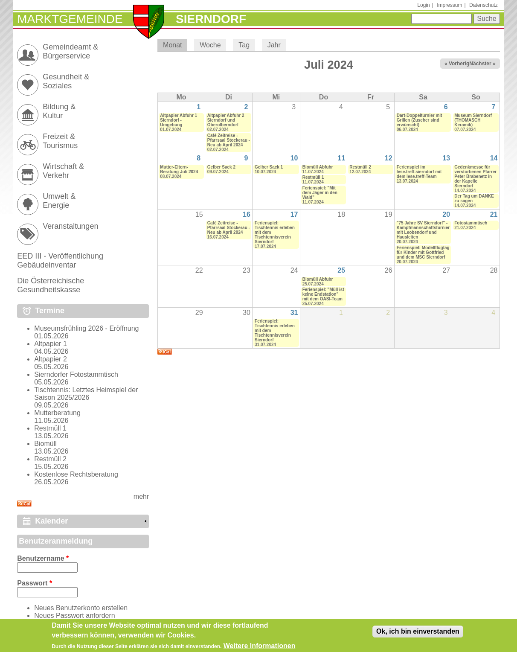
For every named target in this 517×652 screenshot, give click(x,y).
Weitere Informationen (260, 648)
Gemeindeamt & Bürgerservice (70, 51)
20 (446, 214)
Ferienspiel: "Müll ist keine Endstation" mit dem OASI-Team (323, 294)
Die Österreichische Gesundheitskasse (50, 285)
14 (494, 158)
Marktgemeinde (69, 19)
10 (294, 158)
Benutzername (43, 558)
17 (294, 214)
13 (446, 158)
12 (388, 158)
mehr (141, 496)
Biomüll (45, 443)
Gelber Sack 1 (269, 167)
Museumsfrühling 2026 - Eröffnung (86, 328)
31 (294, 312)
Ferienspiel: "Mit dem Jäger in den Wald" (319, 193)
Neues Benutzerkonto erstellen (81, 607)
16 (246, 214)
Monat (175, 45)
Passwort (34, 583)
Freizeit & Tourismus (60, 141)
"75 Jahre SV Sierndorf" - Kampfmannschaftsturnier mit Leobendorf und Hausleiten (423, 230)
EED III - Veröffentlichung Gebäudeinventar (60, 260)
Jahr (274, 45)
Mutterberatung (57, 412)
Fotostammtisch (470, 223)
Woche (210, 45)
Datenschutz (483, 5)
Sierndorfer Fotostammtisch (76, 374)
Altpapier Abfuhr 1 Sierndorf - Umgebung (178, 120)
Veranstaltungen (70, 226)
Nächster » (482, 64)
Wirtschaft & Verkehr (63, 171)
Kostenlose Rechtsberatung (76, 474)
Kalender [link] (51, 521)
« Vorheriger (459, 64)
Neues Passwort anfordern (74, 615)
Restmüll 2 (360, 167)
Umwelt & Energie (59, 201)
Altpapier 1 (50, 343)
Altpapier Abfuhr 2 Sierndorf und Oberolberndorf (225, 120)
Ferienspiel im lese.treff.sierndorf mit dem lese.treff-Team (419, 172)
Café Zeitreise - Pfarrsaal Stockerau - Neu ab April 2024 (228, 140)
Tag (244, 45)
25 (341, 270)
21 (494, 214)
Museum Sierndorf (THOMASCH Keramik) (473, 120)
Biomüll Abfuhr (317, 167)
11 (341, 158)
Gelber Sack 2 (221, 167)
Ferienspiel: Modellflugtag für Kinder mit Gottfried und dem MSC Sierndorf (423, 252)
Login (423, 5)
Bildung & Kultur (59, 111)
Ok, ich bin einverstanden (417, 633)
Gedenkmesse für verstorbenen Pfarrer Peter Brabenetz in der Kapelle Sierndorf (475, 176)
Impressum (449, 5)
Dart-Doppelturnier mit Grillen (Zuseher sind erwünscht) (419, 120)
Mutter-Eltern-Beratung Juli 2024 (179, 169)
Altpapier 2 (50, 359)
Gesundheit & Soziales (66, 81)
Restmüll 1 (313, 177)
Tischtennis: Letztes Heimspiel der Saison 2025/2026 (86, 393)
